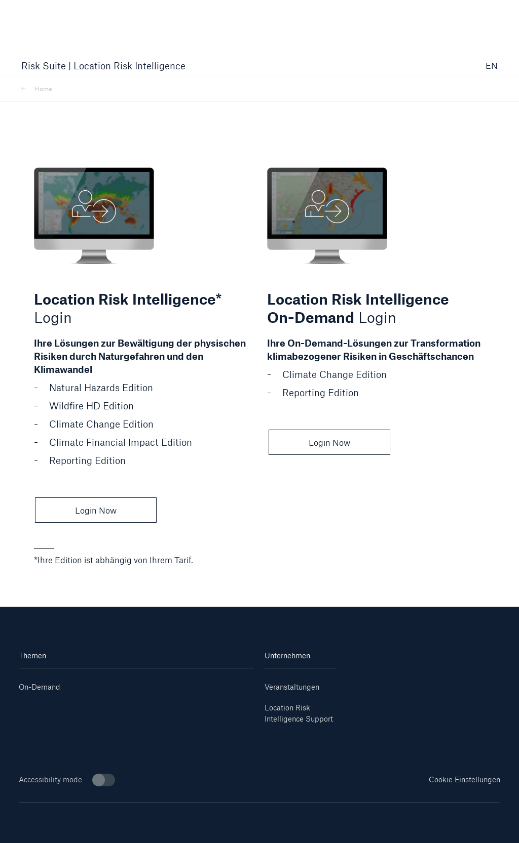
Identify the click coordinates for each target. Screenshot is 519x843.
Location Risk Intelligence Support (299, 713)
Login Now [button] (96, 510)
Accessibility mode (67, 780)
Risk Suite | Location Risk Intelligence (103, 66)
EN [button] (492, 66)
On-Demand (39, 687)
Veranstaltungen (292, 687)
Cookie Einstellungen (464, 779)
